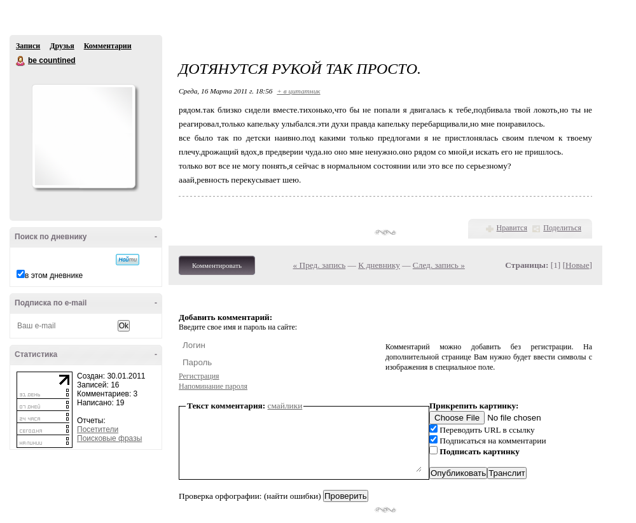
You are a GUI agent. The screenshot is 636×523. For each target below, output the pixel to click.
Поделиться (562, 227)
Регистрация (199, 376)
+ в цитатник (298, 91)
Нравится (512, 227)
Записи (28, 45)
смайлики (285, 405)
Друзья (62, 45)
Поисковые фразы (109, 438)
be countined (21, 61)
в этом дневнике (54, 275)
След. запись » (439, 265)
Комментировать (217, 265)
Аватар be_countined (83, 136)
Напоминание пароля (213, 386)
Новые (577, 265)
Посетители (97, 429)
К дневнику (379, 265)
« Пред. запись (319, 265)
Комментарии (108, 45)
